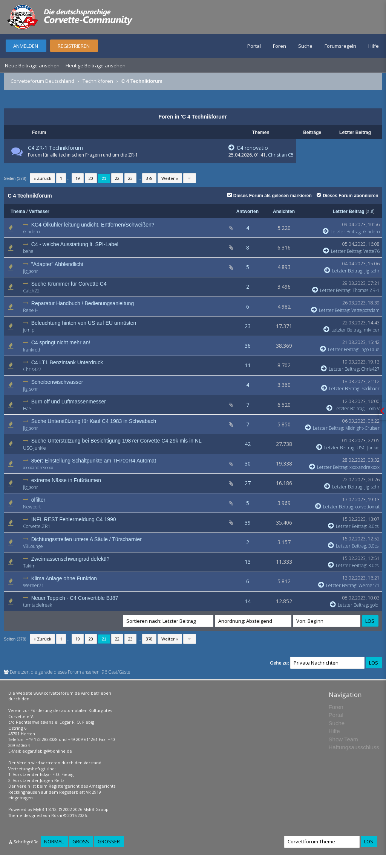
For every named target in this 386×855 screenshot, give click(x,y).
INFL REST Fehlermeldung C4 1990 (73, 519)
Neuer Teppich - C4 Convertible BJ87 (74, 598)
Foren (279, 46)
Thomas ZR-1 (366, 290)
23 (130, 178)
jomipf (29, 330)
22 (117, 178)
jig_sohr (30, 271)
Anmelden (25, 46)
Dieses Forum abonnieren (347, 195)
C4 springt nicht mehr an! (60, 342)
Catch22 (31, 291)
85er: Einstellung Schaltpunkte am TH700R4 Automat (93, 461)
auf (370, 211)
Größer (109, 841)
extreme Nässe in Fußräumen (66, 480)
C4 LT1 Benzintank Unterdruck (67, 362)
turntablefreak (37, 605)
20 (91, 178)
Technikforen (98, 81)
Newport (32, 507)
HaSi (27, 408)
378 (149, 178)
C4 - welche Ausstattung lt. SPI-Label (74, 244)
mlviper (372, 330)
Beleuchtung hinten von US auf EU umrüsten (83, 323)
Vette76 (371, 251)
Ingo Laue (370, 349)
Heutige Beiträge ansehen (96, 65)
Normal (54, 841)
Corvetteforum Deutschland (42, 81)
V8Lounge (33, 546)
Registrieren (74, 46)
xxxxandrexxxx (38, 467)
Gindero (31, 231)
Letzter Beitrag (349, 211)
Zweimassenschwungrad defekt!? (70, 559)
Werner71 (33, 585)
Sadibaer (370, 388)
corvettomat (367, 507)
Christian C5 (281, 155)
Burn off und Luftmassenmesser (68, 402)
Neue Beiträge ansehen (32, 65)
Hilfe (373, 46)
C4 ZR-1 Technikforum (55, 147)
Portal (254, 46)
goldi (375, 605)
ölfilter (38, 500)
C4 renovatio (248, 147)
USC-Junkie (34, 448)
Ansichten (284, 211)
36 (248, 345)
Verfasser (39, 211)
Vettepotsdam (365, 310)
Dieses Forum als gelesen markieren (269, 195)
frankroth (32, 350)
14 (248, 601)
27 (248, 483)
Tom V (373, 408)
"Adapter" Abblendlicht (57, 264)
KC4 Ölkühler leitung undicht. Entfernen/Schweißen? (93, 225)
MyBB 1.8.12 (45, 809)
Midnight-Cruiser (362, 428)
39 (248, 522)
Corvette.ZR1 (37, 526)
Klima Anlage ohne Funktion (64, 578)
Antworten (247, 211)
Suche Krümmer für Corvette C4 (69, 284)
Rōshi (56, 815)
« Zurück (42, 178)
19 (77, 178)
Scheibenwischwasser (57, 382)
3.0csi (374, 526)
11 (248, 365)
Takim (29, 566)
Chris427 (32, 369)
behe (28, 251)
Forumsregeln (340, 46)
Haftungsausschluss (354, 747)
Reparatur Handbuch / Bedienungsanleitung (82, 303)
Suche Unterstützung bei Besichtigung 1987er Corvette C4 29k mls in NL (116, 441)
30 (248, 463)
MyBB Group (96, 809)
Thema (18, 211)
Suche (305, 46)
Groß (80, 841)
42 (248, 443)
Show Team (343, 739)
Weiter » (169, 178)
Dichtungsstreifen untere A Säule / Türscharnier (86, 539)
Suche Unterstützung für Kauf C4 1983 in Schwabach (93, 421)
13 (248, 561)
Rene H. (31, 310)
